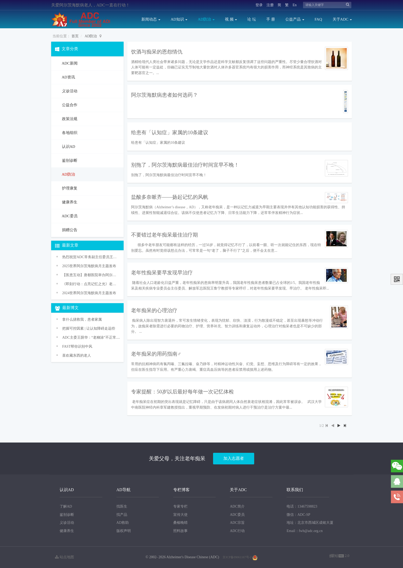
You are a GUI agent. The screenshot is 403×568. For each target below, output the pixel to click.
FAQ (318, 19)
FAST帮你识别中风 (77, 346)
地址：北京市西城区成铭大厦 (310, 523)
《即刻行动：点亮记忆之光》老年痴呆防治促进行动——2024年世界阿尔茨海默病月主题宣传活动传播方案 (89, 284)
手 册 (270, 19)
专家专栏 (180, 506)
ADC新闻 (69, 63)
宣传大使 (180, 515)
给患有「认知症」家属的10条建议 (169, 132)
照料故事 (180, 531)
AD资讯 (68, 77)
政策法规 (69, 119)
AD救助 (122, 523)
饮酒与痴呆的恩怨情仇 (156, 52)
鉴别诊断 (69, 160)
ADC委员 (69, 216)
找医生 (121, 506)
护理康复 (69, 188)
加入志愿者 (233, 458)
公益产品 (294, 19)
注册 (270, 5)
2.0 (339, 556)
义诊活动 (69, 91)
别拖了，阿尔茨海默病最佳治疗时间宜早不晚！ (185, 165)
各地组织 (69, 133)
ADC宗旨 (237, 523)
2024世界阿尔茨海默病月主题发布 (89, 293)
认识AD (68, 147)
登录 (259, 5)
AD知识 (179, 19)
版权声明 (123, 531)
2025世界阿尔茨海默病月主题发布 (89, 266)
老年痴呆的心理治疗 (154, 310)
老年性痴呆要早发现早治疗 (162, 272)
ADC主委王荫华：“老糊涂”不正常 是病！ (95, 337)
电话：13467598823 (302, 506)
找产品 (121, 515)
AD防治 (206, 19)
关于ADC (342, 19)
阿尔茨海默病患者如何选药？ (164, 95)
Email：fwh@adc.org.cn (305, 531)
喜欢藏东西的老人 (76, 355)
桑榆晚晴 (180, 523)
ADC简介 (237, 506)
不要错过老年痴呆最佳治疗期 (164, 235)
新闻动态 (150, 19)
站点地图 (64, 557)
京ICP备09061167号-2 (237, 557)
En (294, 5)
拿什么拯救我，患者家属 (82, 319)
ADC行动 (237, 531)
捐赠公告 (69, 230)
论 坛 (251, 19)
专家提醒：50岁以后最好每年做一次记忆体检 (182, 391)
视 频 (231, 19)
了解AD (66, 506)
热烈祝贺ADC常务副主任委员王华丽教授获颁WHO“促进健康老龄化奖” (89, 257)
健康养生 (69, 202)
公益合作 (69, 105)
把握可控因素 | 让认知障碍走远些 (88, 328)
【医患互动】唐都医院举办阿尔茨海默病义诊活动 (89, 275)
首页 (75, 36)
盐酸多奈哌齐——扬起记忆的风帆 (169, 197)
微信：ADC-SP (298, 515)
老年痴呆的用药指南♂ (156, 354)
